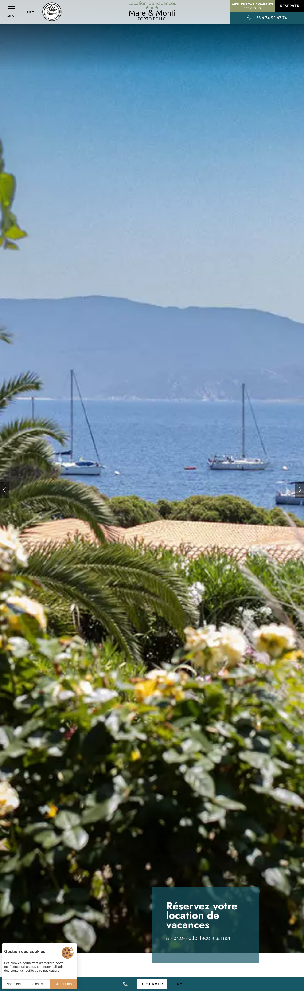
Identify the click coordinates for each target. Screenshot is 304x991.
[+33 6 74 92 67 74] (125, 984)
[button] (4, 490)
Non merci (13, 984)
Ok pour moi (63, 984)
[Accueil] (52, 11)
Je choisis (38, 984)
